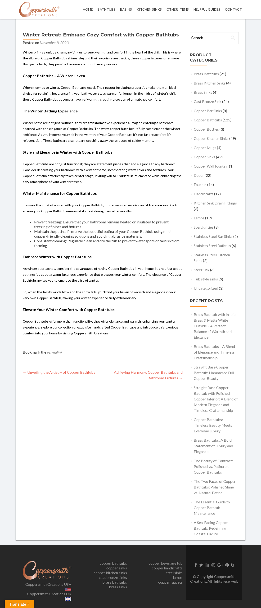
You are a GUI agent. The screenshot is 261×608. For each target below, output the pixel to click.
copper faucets (170, 582)
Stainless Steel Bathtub (212, 245)
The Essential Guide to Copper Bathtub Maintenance (212, 507)
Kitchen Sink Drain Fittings (215, 203)
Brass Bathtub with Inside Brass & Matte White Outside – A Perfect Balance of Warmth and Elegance (214, 325)
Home (88, 9)
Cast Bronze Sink (207, 101)
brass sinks (118, 587)
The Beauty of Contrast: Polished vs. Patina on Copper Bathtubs (213, 466)
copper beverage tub (165, 563)
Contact (233, 9)
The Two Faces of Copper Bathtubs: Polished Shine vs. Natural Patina (215, 487)
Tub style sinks (206, 279)
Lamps (199, 218)
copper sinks (116, 568)
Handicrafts (203, 193)
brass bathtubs (114, 582)
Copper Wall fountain (211, 166)
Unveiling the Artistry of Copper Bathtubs (59, 372)
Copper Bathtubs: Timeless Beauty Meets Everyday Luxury (213, 425)
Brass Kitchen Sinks (209, 83)
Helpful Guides (207, 9)
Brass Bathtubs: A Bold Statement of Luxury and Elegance (213, 446)
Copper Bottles (206, 129)
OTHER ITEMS (177, 9)
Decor (199, 175)
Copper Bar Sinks (208, 110)
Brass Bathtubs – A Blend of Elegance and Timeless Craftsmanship (214, 352)
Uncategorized (206, 288)
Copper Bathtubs (208, 120)
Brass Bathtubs (206, 73)
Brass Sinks (203, 92)
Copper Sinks (204, 157)
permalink (55, 352)
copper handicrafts (167, 568)
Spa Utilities (203, 227)
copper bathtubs (113, 563)
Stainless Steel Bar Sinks (213, 236)
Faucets (200, 184)
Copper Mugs (205, 147)
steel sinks (174, 572)
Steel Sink (201, 269)
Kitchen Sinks (149, 9)
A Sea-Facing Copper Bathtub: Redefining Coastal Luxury (211, 528)
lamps (178, 577)
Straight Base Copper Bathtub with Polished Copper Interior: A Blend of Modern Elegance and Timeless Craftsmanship (216, 399)
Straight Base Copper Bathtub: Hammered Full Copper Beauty (214, 373)
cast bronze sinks (113, 577)
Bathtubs (106, 9)
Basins (126, 9)
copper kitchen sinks (110, 572)
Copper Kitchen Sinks (211, 138)
